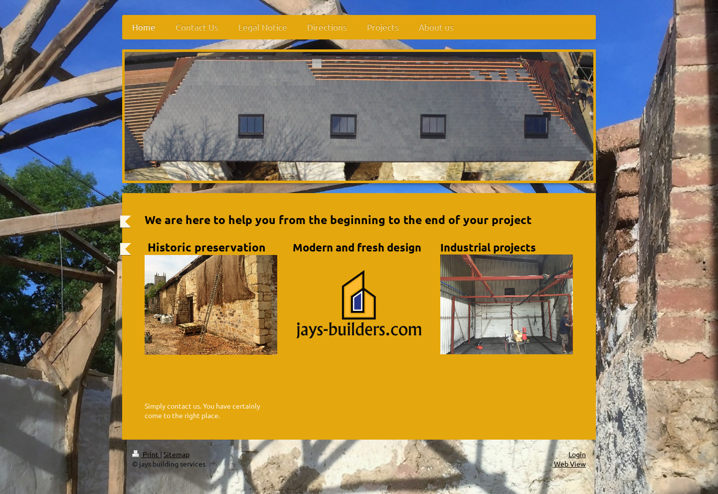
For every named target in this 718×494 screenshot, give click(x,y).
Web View (570, 463)
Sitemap (176, 454)
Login (577, 454)
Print (146, 454)
